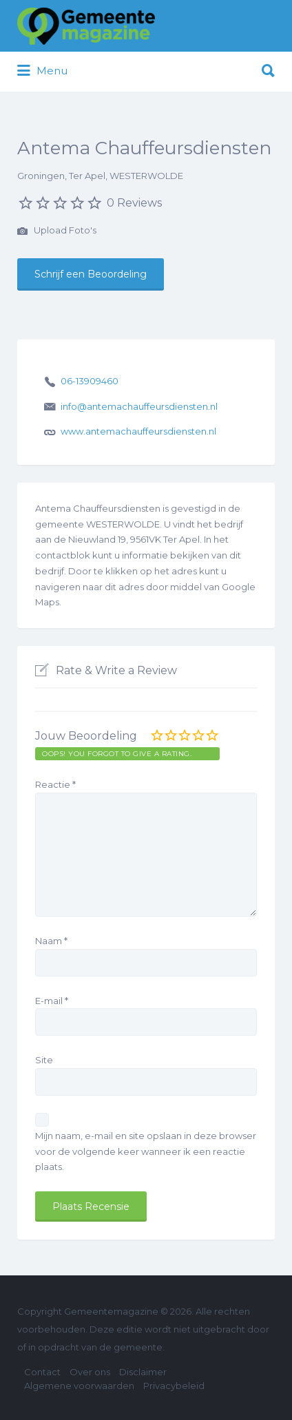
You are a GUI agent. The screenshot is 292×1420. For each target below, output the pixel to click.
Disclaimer (143, 1371)
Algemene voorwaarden (79, 1385)
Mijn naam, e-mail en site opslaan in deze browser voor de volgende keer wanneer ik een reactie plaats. (145, 1151)
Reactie (55, 784)
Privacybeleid (174, 1385)
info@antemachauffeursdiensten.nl (139, 406)
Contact (42, 1371)
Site (44, 1059)
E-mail (51, 1000)
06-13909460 (89, 380)
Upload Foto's (56, 231)
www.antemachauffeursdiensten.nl (138, 431)
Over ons (90, 1371)
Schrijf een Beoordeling (90, 274)
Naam (51, 940)
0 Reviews (134, 202)
